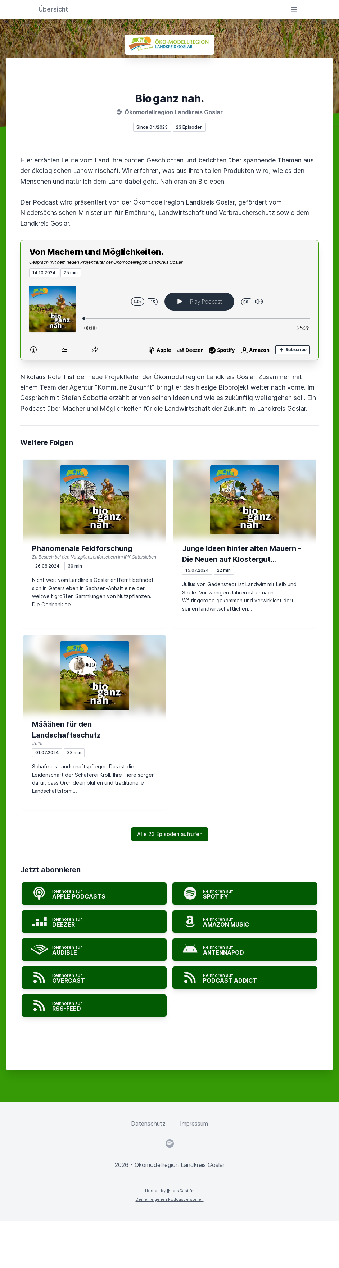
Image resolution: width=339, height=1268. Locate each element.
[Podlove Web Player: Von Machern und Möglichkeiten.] (169, 318)
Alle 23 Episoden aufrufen (169, 834)
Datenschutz (148, 1123)
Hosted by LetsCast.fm (169, 1190)
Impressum (194, 1123)
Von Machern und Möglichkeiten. (96, 252)
